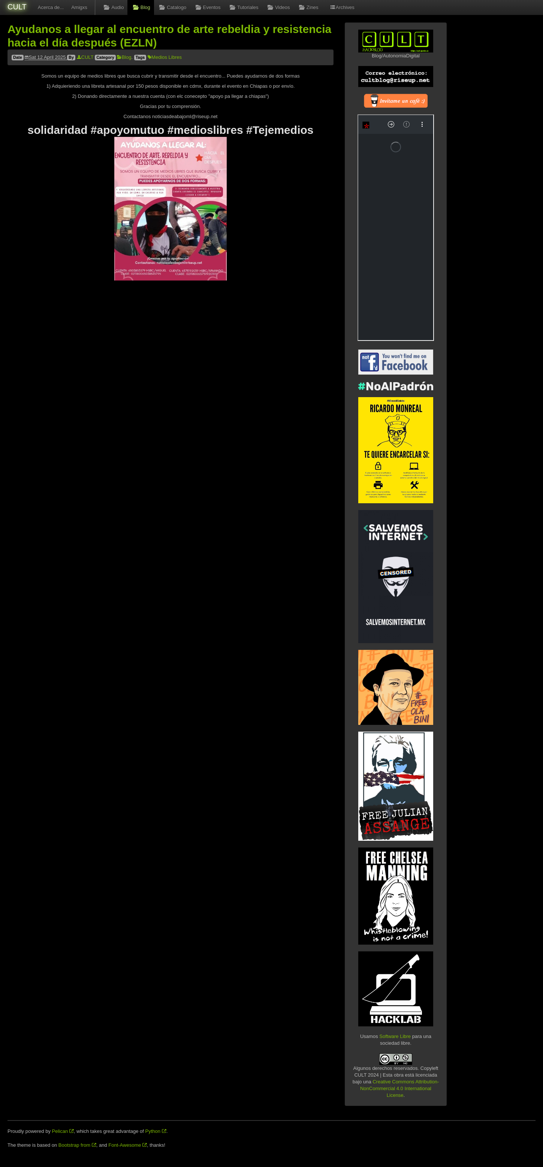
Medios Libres (165, 57)
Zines (307, 7)
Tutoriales (243, 7)
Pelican (63, 1131)
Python (155, 1131)
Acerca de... (51, 7)
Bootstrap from (77, 1145)
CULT (17, 7)
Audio (113, 7)
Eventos (207, 7)
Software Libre (395, 1036)
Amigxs (79, 7)
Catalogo (172, 7)
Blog (140, 7)
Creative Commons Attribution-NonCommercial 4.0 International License (399, 1088)
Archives (342, 7)
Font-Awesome (127, 1145)
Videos (278, 7)
